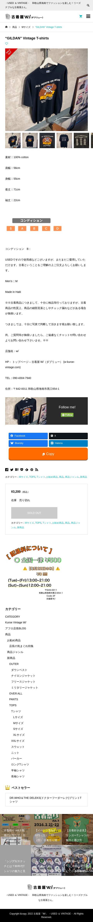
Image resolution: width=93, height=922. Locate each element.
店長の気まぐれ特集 (21, 646)
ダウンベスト (19, 669)
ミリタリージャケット (24, 687)
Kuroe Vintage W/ (15, 622)
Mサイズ (23, 477)
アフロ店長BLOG (15, 628)
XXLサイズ (17, 740)
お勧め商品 (52, 477)
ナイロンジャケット (23, 675)
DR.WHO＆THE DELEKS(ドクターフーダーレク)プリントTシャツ (45, 799)
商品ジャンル (72, 477)
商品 (61, 477)
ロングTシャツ (20, 764)
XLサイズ (19, 734)
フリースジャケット (23, 681)
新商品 (83, 477)
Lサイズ (18, 717)
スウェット (18, 746)
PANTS (13, 699)
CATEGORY (12, 616)
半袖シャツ (18, 770)
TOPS (32, 477)
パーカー (16, 758)
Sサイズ (18, 728)
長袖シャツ (18, 776)
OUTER (14, 663)
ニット (15, 752)
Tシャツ (41, 477)
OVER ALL (15, 693)
